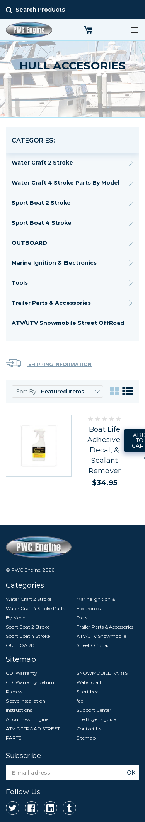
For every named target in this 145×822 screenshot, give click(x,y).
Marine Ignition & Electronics (54, 262)
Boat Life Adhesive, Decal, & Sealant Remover (104, 450)
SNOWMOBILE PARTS (102, 673)
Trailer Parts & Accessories (51, 302)
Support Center (94, 710)
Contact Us (89, 728)
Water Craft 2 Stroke (42, 162)
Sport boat (89, 691)
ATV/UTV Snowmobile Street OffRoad (68, 322)
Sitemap (86, 738)
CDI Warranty (21, 673)
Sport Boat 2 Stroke (41, 202)
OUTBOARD (29, 242)
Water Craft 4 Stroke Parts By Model (65, 182)
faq (80, 701)
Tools (20, 282)
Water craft (89, 682)
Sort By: (27, 391)
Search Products (40, 9)
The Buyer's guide (96, 719)
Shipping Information (49, 363)
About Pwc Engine (27, 719)
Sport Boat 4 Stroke (42, 222)
